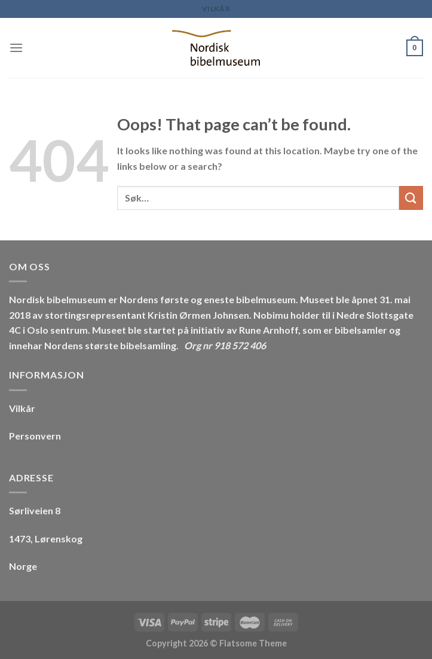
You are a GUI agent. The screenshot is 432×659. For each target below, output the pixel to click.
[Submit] (411, 197)
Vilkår (216, 8)
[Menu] (16, 47)
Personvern (35, 435)
